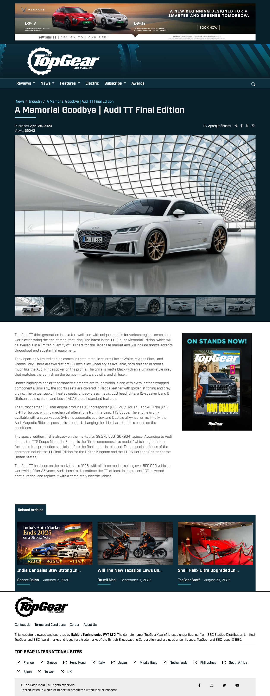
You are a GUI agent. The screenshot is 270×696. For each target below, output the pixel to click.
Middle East (145, 662)
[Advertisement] (216, 463)
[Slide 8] (240, 306)
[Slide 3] (90, 306)
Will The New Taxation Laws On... (130, 569)
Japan (119, 662)
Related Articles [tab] (30, 509)
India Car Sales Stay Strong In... (49, 569)
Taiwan (46, 671)
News (20, 101)
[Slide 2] (59, 306)
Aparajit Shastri (219, 125)
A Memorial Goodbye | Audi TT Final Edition (80, 101)
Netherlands (175, 662)
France (25, 662)
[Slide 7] (210, 306)
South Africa (234, 662)
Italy (98, 662)
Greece (48, 662)
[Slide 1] (29, 306)
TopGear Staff (189, 580)
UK (66, 671)
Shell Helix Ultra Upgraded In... (208, 569)
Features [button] (68, 83)
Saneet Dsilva (28, 580)
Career (74, 624)
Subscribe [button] (113, 83)
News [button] (46, 83)
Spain (24, 671)
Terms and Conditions (50, 624)
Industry (35, 101)
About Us (90, 624)
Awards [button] (137, 83)
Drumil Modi (107, 580)
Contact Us (22, 624)
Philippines (205, 662)
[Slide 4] (120, 306)
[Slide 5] (150, 306)
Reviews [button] (24, 83)
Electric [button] (92, 83)
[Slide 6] (180, 306)
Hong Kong (74, 662)
